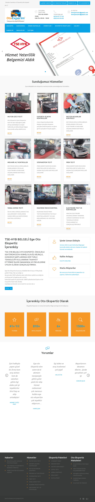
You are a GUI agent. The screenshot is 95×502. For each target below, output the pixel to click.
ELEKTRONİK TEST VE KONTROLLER (74, 209)
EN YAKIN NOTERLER (59, 3)
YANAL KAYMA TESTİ (15, 208)
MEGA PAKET (54, 475)
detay (10, 133)
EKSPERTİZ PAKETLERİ (62, 25)
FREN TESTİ (70, 162)
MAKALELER (21, 30)
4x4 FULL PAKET (55, 478)
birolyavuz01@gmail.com (79, 12)
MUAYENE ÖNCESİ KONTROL (47, 208)
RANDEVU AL (72, 3)
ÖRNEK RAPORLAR (34, 25)
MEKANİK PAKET (55, 463)
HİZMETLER (47, 25)
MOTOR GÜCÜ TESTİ (15, 116)
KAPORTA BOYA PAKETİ (57, 466)
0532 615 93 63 (59, 18)
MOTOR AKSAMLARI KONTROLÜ (73, 117)
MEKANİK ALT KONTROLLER (18, 162)
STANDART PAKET (56, 461)
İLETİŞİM (30, 30)
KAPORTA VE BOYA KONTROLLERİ (44, 117)
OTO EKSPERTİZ (84, 3)
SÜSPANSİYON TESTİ (44, 162)
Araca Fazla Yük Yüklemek (80, 483)
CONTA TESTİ (55, 469)
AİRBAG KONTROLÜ (56, 472)
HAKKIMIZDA (20, 25)
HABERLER (9, 30)
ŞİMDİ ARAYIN (46, 3)
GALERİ (76, 25)
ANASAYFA (9, 25)
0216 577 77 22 (59, 16)
